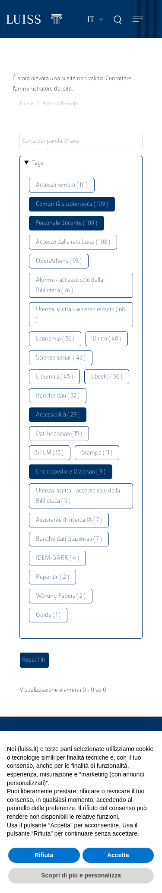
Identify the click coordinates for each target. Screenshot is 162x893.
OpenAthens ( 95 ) (59, 261)
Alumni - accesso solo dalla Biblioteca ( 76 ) (69, 285)
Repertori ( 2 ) (52, 577)
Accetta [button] (118, 855)
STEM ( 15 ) (50, 453)
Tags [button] (38, 163)
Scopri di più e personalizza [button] (81, 875)
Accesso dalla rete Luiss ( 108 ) (73, 242)
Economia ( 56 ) (55, 339)
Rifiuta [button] (44, 855)
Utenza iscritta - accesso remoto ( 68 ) (80, 314)
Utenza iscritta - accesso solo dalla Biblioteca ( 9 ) (78, 496)
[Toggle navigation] (138, 19)
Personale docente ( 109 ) (66, 223)
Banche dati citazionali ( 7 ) (69, 539)
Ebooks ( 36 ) (106, 377)
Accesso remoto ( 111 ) (62, 185)
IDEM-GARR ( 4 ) (57, 558)
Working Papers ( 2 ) (61, 596)
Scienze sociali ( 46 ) (61, 358)
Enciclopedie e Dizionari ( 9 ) (70, 472)
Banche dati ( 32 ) (57, 396)
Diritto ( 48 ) (106, 339)
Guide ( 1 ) (48, 615)
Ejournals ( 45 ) (54, 377)
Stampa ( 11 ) (97, 453)
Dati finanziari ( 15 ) (59, 434)
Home (26, 104)
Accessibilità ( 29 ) (57, 415)
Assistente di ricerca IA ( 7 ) (69, 520)
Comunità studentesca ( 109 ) (72, 204)
